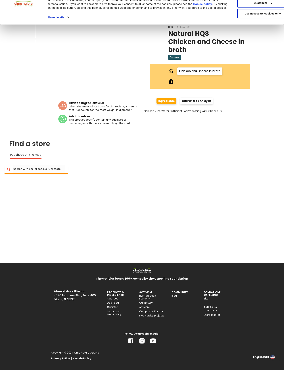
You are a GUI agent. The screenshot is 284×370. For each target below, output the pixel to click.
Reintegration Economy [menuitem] (147, 297)
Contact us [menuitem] (211, 310)
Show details (55, 37)
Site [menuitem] (206, 298)
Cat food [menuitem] (112, 298)
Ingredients (166, 101)
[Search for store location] (39, 169)
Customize (254, 19)
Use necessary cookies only (254, 30)
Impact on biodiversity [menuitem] (114, 313)
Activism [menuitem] (144, 307)
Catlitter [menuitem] (112, 307)
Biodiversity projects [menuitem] (151, 315)
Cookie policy (61, 24)
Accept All (253, 8)
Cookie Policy (82, 358)
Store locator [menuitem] (212, 315)
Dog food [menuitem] (113, 303)
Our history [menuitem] (146, 303)
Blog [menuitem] (174, 295)
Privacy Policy (60, 358)
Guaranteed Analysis (196, 101)
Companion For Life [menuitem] (151, 311)
